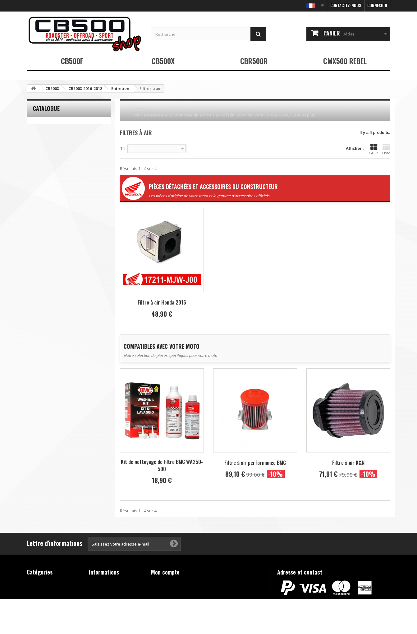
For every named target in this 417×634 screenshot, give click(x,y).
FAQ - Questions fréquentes (105, 609)
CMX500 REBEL (345, 60)
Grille (373, 149)
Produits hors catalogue (51, 614)
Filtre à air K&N (348, 462)
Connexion (377, 5)
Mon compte (165, 572)
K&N (41, 151)
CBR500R (254, 60)
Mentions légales (106, 590)
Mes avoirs (162, 590)
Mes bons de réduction (174, 614)
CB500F (72, 60)
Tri (123, 148)
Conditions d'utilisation (112, 598)
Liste (386, 149)
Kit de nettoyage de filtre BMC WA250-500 (162, 465)
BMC (41, 134)
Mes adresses (165, 598)
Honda (43, 142)
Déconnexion (164, 623)
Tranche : (36, 172)
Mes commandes (168, 582)
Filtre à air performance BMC (255, 462)
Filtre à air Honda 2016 (162, 302)
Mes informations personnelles (182, 606)
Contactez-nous (345, 5)
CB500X (163, 60)
